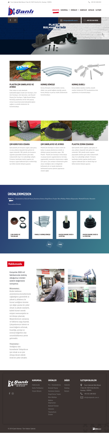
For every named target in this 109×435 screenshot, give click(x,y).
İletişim (66, 393)
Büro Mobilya (78, 199)
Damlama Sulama (50, 199)
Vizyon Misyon (36, 393)
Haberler (83, 10)
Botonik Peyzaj (36, 199)
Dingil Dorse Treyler (65, 199)
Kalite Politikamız (37, 390)
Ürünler (74, 10)
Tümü (11, 199)
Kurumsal (64, 10)
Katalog (91, 10)
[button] (49, 246)
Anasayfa (55, 10)
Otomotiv (26, 204)
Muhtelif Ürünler (14, 204)
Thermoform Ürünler (39, 204)
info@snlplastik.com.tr (70, 20)
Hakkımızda (16, 265)
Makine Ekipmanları (92, 199)
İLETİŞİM (98, 10)
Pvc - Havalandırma (22, 199)
